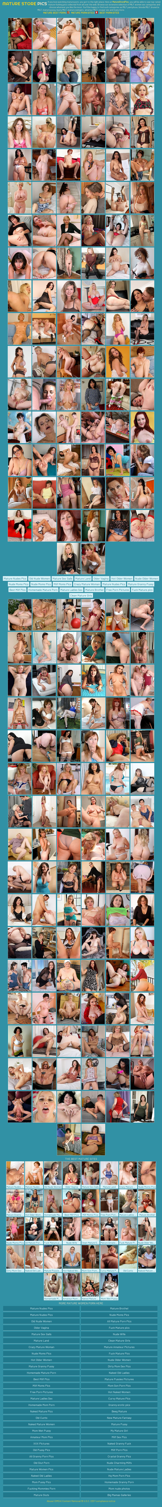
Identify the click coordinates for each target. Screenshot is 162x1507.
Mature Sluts (41, 1495)
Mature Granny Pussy (140, 584)
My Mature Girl (119, 1430)
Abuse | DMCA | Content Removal (64, 1500)
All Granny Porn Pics (41, 1456)
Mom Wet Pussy (41, 1430)
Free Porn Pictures (117, 589)
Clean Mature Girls (81, 595)
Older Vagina (101, 578)
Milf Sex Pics (119, 1437)
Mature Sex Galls (62, 578)
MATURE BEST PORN (54, 12)
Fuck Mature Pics (119, 1353)
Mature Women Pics (41, 1469)
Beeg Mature (119, 1411)
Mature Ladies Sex (71, 589)
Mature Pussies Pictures (119, 1379)
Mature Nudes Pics (15, 578)
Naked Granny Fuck (119, 1443)
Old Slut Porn (41, 1462)
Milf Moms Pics (62, 584)
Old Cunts (41, 1417)
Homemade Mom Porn (41, 1405)
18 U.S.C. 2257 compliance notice (98, 1500)
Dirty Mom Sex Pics (119, 1366)
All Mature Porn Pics (119, 1321)
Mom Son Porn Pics (119, 1385)
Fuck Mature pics (142, 589)
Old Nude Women (39, 578)
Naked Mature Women (41, 1424)
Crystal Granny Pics (119, 1456)
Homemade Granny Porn (119, 1482)
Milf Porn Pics (119, 1450)
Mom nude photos (119, 1488)
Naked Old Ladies (119, 1372)
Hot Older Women (121, 578)
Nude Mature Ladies (119, 1469)
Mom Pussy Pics (41, 1482)
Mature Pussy (119, 1424)
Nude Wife (119, 1334)
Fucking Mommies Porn (41, 1488)
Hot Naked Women (119, 1392)
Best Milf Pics (17, 589)
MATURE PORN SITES (80, 12)
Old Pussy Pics (41, 1450)
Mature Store (24, 3)
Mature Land (83, 578)
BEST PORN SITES (107, 12)
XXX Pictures (41, 1443)
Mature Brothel (94, 589)
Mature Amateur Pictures (119, 1347)
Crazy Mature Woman (87, 584)
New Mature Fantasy (119, 1417)
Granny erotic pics (119, 1405)
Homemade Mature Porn (43, 589)
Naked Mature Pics (41, 1411)
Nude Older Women (146, 578)
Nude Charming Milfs (119, 1462)
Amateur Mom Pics (41, 1437)
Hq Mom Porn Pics (119, 1475)
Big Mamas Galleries (119, 1495)
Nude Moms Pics (18, 584)
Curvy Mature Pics (119, 1398)
